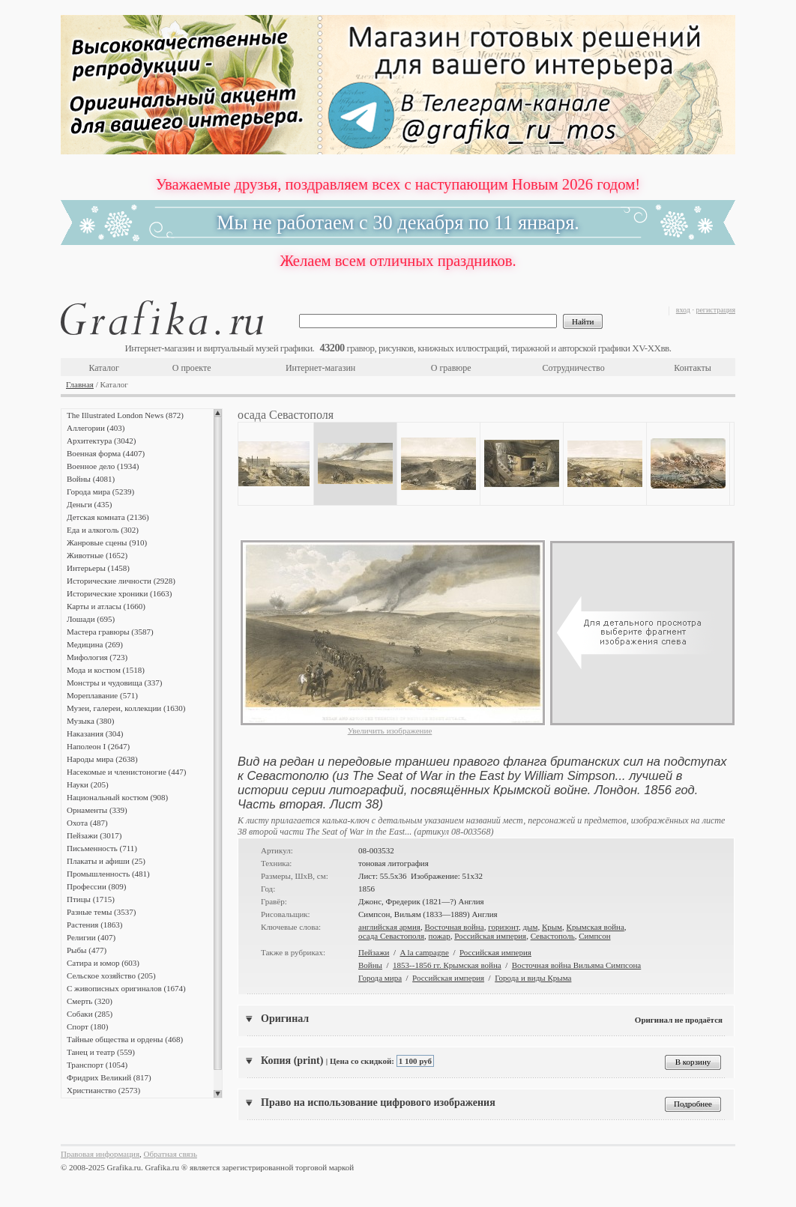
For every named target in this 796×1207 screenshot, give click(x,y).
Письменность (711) (102, 848)
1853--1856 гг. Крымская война (447, 965)
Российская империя (490, 935)
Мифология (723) (97, 657)
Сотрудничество (574, 368)
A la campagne (424, 952)
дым (529, 926)
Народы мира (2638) (102, 758)
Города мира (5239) (100, 491)
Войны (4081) (91, 478)
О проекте (191, 368)
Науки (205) (88, 784)
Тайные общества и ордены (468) (125, 1039)
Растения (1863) (94, 924)
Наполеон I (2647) (98, 746)
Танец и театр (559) (101, 1051)
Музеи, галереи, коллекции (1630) (126, 708)
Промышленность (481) (108, 873)
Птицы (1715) (91, 899)
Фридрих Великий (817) (109, 1077)
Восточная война (453, 926)
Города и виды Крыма (533, 977)
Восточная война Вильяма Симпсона (577, 965)
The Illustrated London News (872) (125, 415)
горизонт (503, 926)
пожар (439, 935)
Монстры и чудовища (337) (114, 682)
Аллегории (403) (95, 427)
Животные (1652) (97, 555)
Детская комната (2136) (108, 516)
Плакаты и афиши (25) (106, 860)
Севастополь (553, 935)
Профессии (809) (96, 886)
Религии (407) (91, 937)
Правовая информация (100, 1153)
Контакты (692, 368)
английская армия (389, 926)
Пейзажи (373, 952)
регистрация (715, 310)
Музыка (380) (90, 720)
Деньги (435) (89, 504)
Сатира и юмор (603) (103, 962)
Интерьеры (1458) (98, 567)
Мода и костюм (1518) (106, 669)
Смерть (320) (89, 1000)
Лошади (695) (91, 618)
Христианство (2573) (103, 1090)
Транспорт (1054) (97, 1064)
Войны (370, 965)
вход (683, 310)
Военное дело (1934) (103, 466)
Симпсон (594, 935)
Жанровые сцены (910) (107, 542)
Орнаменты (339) (97, 809)
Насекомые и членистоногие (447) (126, 771)
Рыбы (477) (86, 950)
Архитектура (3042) (101, 440)
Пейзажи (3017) (94, 835)
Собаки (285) (89, 1013)
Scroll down (218, 1094)
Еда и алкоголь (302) (103, 529)
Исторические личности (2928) (121, 580)
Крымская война (595, 926)
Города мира (380, 977)
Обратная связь (170, 1153)
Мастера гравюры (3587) (110, 631)
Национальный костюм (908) (117, 797)
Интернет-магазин (320, 368)
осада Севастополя (391, 935)
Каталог (103, 368)
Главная (80, 384)
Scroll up (218, 413)
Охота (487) (87, 822)
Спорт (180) (87, 1026)
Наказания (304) (95, 733)
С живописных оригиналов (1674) (126, 988)
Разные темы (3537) (101, 911)
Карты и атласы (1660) (106, 606)
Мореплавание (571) (102, 695)
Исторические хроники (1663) (119, 593)
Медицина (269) (95, 644)
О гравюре (451, 368)
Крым (552, 926)
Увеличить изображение (390, 730)
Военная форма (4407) (106, 453)
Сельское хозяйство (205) (111, 975)
